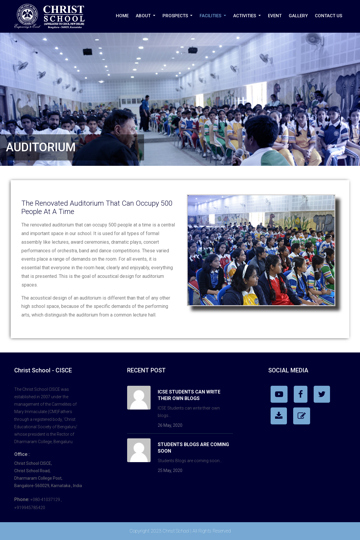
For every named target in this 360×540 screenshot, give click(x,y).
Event (275, 15)
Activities (245, 15)
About (144, 15)
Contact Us (328, 15)
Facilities (211, 15)
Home (122, 15)
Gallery (298, 15)
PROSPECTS (175, 15)
